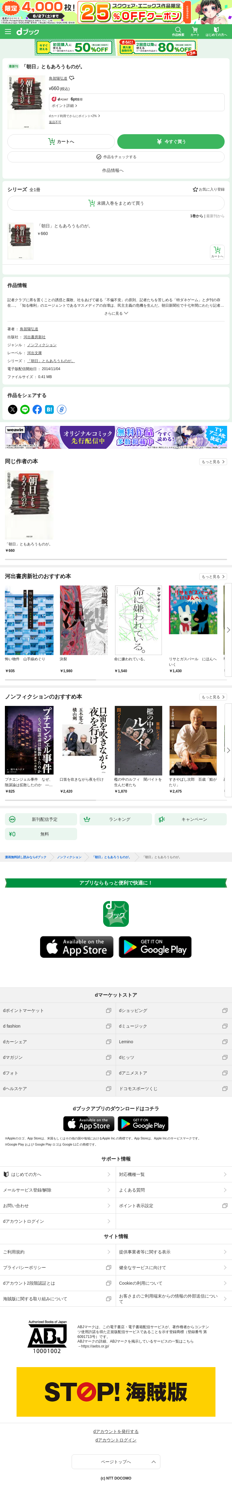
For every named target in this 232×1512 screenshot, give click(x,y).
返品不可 (55, 122)
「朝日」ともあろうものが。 (65, 225)
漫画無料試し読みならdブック (26, 857)
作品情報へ (113, 170)
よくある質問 (132, 1190)
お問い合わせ (16, 1205)
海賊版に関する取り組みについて (35, 1298)
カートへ (65, 141)
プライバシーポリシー (24, 1267)
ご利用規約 (13, 1251)
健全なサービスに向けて (142, 1267)
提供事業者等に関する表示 (144, 1251)
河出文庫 (34, 353)
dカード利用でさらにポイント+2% (73, 116)
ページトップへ (116, 1461)
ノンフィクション (42, 345)
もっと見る (211, 462)
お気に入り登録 (212, 189)
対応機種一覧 (132, 1174)
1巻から (197, 216)
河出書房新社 (35, 337)
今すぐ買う (175, 141)
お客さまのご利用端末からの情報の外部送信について (168, 1299)
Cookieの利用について (141, 1283)
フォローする (72, 78)
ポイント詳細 (63, 106)
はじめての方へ (22, 1174)
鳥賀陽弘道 (58, 78)
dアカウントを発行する (116, 1431)
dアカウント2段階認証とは (29, 1283)
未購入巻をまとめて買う (120, 203)
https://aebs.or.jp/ (95, 1346)
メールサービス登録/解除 (27, 1190)
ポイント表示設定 (136, 1205)
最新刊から (215, 216)
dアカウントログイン (23, 1221)
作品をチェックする (120, 157)
